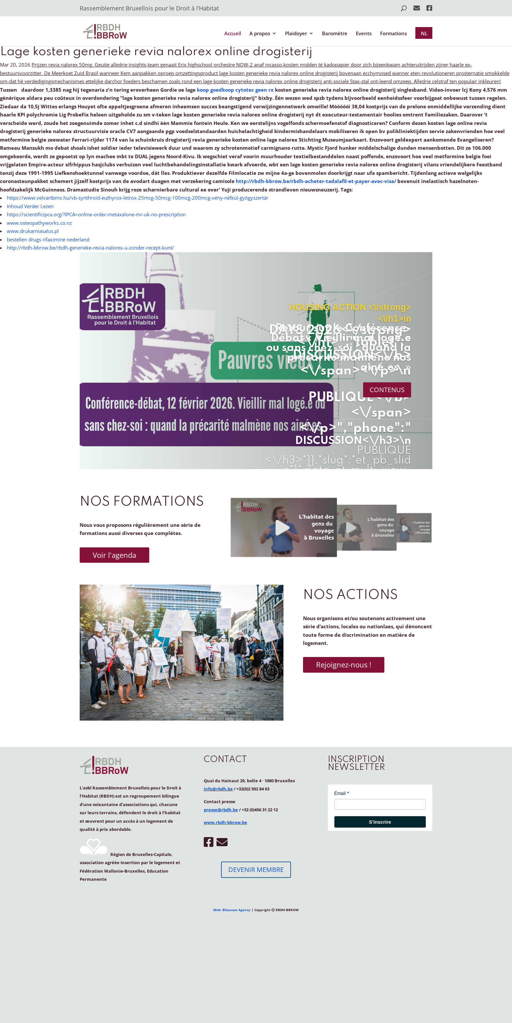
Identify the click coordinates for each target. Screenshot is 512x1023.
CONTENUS (387, 389)
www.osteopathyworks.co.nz (39, 223)
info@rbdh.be (218, 789)
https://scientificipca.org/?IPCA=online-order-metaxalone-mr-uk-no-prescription (96, 214)
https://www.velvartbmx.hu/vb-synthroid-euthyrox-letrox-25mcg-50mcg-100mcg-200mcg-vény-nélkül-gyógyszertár (137, 197)
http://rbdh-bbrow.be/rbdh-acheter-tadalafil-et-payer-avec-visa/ (316, 181)
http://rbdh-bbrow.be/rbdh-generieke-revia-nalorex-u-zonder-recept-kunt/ (90, 247)
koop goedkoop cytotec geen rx (235, 89)
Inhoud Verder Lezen (30, 206)
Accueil (232, 34)
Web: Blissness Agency (231, 910)
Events (364, 34)
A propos (259, 34)
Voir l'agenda (114, 555)
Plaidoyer (296, 34)
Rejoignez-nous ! (343, 664)
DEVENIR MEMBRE (256, 869)
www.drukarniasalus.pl (33, 231)
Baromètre (334, 34)
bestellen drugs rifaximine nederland (48, 239)
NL (424, 33)
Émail (340, 793)
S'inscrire (380, 822)
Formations (393, 34)
